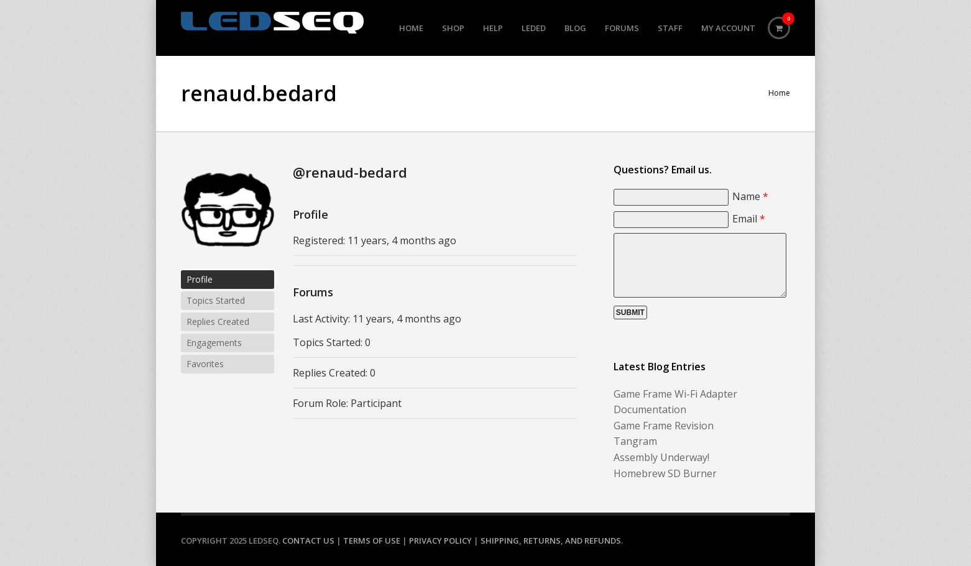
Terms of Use (371, 540)
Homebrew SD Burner (665, 473)
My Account (728, 28)
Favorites (205, 364)
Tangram (635, 441)
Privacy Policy (440, 540)
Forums (622, 28)
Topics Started (215, 300)
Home (411, 28)
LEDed (534, 28)
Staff (670, 28)
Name (750, 196)
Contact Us (308, 540)
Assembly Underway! (661, 457)
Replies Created (217, 321)
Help (493, 28)
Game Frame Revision (664, 425)
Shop (453, 28)
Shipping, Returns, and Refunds (551, 540)
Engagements (214, 343)
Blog (575, 28)
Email (748, 219)
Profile (199, 279)
